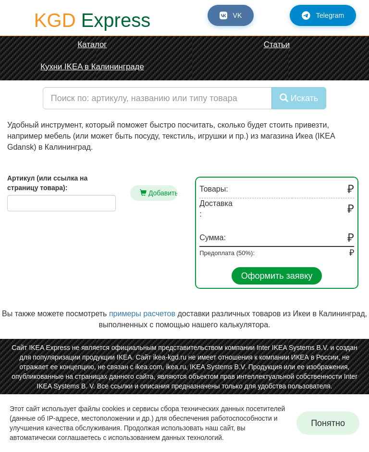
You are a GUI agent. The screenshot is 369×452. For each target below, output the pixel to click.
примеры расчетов (142, 314)
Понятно (328, 423)
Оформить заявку (277, 276)
